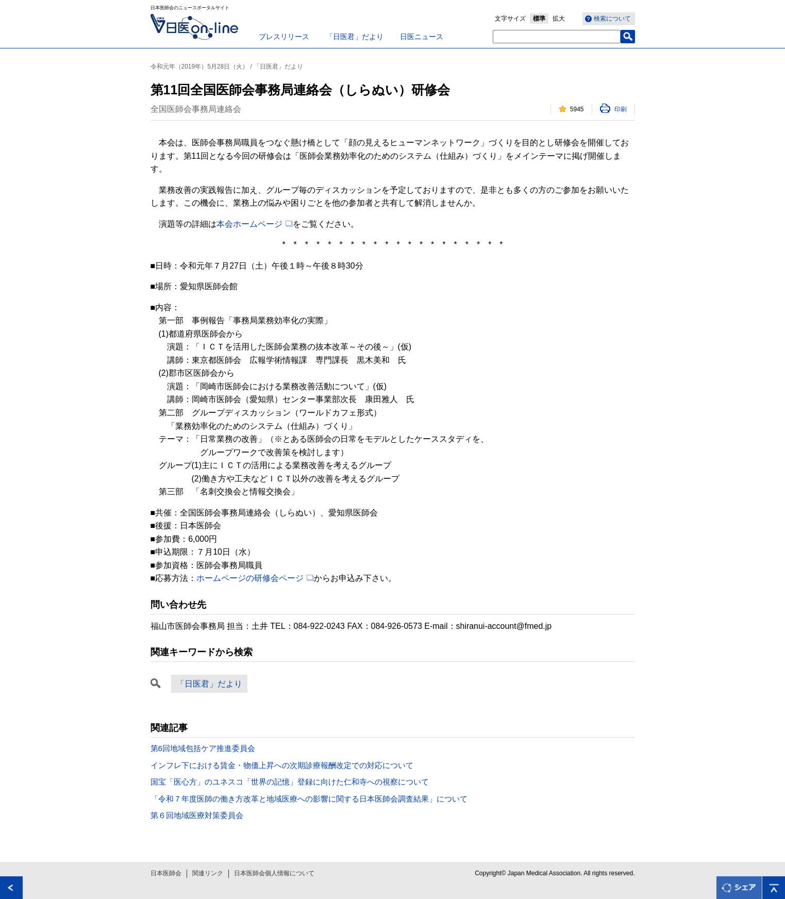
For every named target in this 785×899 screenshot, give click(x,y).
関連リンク (207, 873)
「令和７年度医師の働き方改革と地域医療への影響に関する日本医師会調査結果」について (309, 798)
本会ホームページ (249, 224)
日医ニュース (421, 36)
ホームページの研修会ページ (250, 578)
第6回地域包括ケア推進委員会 (203, 748)
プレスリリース (284, 36)
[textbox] (557, 36)
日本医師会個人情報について (274, 873)
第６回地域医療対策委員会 (197, 815)
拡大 (559, 18)
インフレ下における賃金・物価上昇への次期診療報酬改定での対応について (282, 765)
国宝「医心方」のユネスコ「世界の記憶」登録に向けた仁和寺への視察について (290, 781)
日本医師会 (166, 873)
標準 (539, 18)
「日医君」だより (354, 36)
